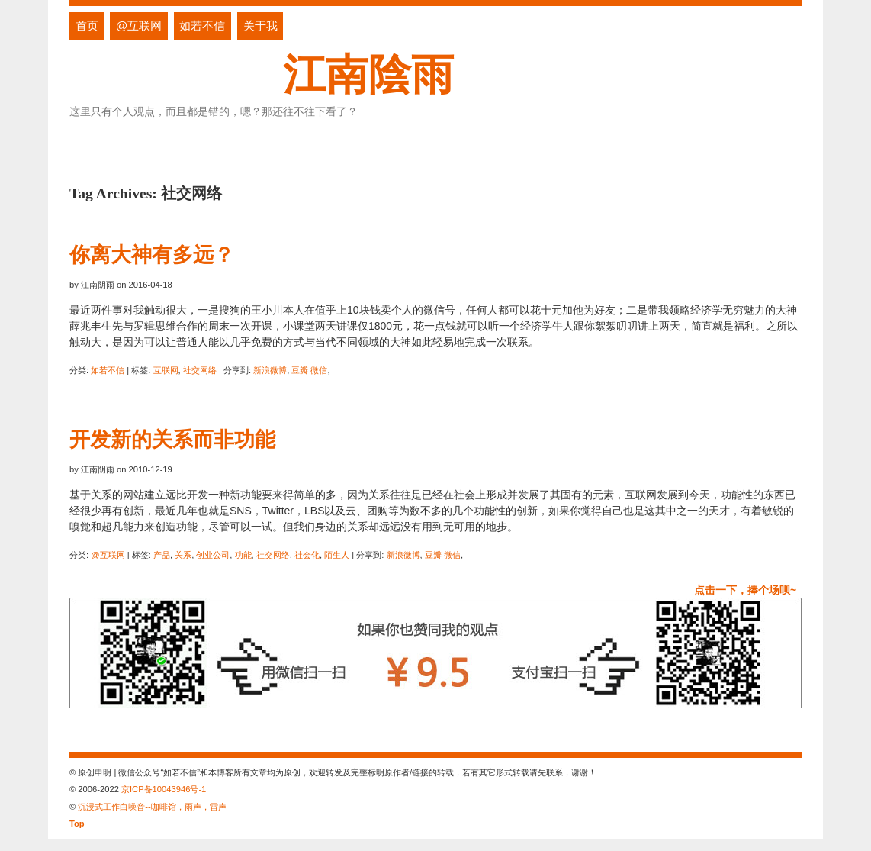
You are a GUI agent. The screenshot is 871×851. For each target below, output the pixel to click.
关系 (183, 554)
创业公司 (213, 554)
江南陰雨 (368, 74)
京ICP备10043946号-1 (163, 789)
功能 (243, 554)
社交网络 (200, 370)
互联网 (165, 370)
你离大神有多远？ (151, 254)
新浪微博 (270, 370)
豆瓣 (299, 370)
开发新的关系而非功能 (172, 439)
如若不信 (202, 25)
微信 (318, 370)
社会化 (307, 554)
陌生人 (336, 554)
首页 (87, 25)
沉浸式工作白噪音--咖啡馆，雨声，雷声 (152, 806)
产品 (161, 554)
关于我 (260, 25)
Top (77, 823)
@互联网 (139, 25)
